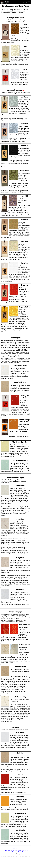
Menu (26, 2)
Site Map (15, 848)
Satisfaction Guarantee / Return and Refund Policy (17, 851)
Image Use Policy (7, 850)
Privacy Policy (17, 850)
